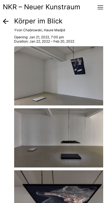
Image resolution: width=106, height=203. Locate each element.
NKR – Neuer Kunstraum (41, 7)
